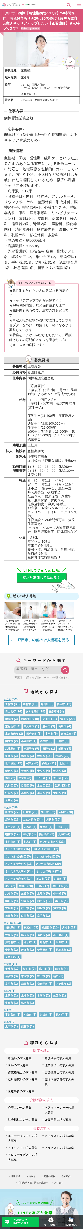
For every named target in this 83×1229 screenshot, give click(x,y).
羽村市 (27, 704)
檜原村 (9, 719)
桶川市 (9, 901)
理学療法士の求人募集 (59, 1065)
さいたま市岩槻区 (15, 878)
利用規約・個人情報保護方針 (33, 1182)
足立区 (41, 785)
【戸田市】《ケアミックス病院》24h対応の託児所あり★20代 (65, 625)
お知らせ (30, 1176)
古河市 (41, 995)
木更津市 (61, 983)
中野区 (29, 763)
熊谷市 (41, 901)
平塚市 (60, 942)
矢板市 (44, 1014)
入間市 (62, 812)
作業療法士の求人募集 (22, 1072)
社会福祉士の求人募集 (22, 1119)
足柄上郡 (61, 949)
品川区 (9, 785)
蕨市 (7, 886)
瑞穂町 (45, 704)
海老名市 (10, 942)
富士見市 (10, 827)
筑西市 (57, 995)
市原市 (25, 976)
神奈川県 (8, 923)
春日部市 (58, 886)
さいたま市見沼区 (15, 871)
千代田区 (40, 778)
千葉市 (9, 969)
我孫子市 (42, 983)
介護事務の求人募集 (58, 1119)
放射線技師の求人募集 (22, 1079)
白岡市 (25, 915)
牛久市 (9, 1003)
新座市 (44, 827)
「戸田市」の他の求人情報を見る (41, 640)
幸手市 (41, 915)
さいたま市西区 (49, 842)
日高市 (27, 812)
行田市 (25, 908)
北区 (62, 763)
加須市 (57, 908)
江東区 (9, 793)
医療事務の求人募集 (21, 1091)
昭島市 (62, 726)
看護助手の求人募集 (58, 1058)
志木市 (28, 827)
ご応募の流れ (48, 1176)
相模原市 (10, 927)
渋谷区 (57, 771)
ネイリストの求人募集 (59, 1136)
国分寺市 (31, 733)
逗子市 (28, 942)
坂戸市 (61, 834)
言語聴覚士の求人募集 (59, 1072)
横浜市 (28, 927)
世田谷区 (10, 763)
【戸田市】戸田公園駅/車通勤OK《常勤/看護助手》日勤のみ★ (30, 625)
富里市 (9, 983)
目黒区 (25, 785)
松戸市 (27, 969)
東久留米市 (11, 733)
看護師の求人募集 (20, 1058)
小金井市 (26, 741)
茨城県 (7, 991)
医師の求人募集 (18, 1065)
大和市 (9, 935)
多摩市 (9, 756)
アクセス (58, 1182)
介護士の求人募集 (20, 1107)
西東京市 (66, 733)
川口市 (40, 878)
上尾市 (41, 893)
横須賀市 (47, 927)
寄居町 (9, 908)
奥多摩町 (54, 711)
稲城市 (25, 756)
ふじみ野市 (29, 819)
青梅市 (9, 704)
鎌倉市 (44, 942)
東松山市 (10, 842)
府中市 (46, 726)
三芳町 (60, 827)
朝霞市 (9, 834)
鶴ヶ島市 (44, 834)
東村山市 (10, 726)
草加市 (22, 886)
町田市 (62, 748)
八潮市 (9, 893)
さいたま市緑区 (45, 871)
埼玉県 (7, 807)
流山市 (43, 969)
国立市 (9, 741)
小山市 (28, 1014)
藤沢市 (25, 935)
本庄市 (59, 901)
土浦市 (25, 995)
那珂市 (25, 1003)
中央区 (41, 771)
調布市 (44, 741)
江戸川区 (60, 785)
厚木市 (41, 935)
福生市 (61, 704)
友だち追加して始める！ (41, 577)
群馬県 (7, 1022)
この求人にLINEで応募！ (20, 1222)
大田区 (57, 778)
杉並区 (59, 756)
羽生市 (41, 908)
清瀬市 (64, 719)
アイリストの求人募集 (22, 1148)
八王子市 (29, 748)
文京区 (22, 778)
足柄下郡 (10, 957)
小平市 (49, 733)
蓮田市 (9, 915)
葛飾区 (25, 793)
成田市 (25, 983)
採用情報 (15, 1176)
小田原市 (58, 935)
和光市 (27, 834)
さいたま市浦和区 (15, 856)
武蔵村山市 (27, 719)
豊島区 (25, 771)
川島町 (28, 842)
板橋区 (45, 763)
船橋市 (59, 969)
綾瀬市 (25, 949)
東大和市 (29, 726)
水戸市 (9, 995)
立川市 (46, 719)
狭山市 (45, 812)
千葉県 (7, 964)
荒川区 (57, 793)
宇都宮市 (10, 1014)
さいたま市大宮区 (15, 864)
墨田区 (41, 793)
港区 (7, 778)
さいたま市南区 (42, 849)
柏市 (55, 976)
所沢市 (9, 819)
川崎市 (66, 927)
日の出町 (10, 711)
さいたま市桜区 (14, 849)
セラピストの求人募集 (59, 1148)
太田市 (9, 1026)
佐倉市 (9, 976)
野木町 (60, 1014)
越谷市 (25, 893)
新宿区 (9, 771)
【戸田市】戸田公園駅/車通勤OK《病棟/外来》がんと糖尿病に (48, 625)
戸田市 (58, 878)
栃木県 (7, 1010)
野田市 (41, 976)
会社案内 (66, 1176)
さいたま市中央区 (44, 856)
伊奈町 (57, 893)
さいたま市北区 (45, 864)
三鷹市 (60, 741)
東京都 (7, 699)
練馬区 (41, 756)
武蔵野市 (10, 748)
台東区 (9, 800)
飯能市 (9, 812)
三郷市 (40, 886)
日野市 (46, 748)
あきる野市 (32, 711)
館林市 (25, 1026)
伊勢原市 (42, 949)
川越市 (50, 819)
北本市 (25, 901)
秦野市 (9, 949)
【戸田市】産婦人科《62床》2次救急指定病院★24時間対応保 (12, 625)
